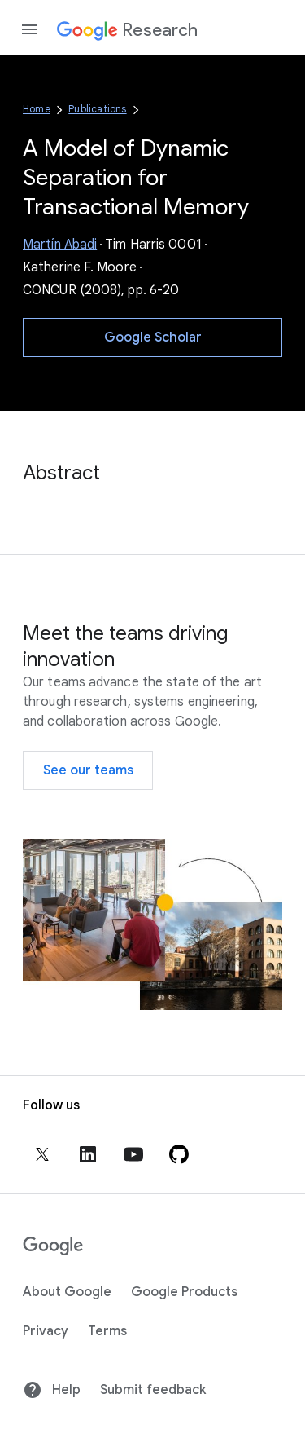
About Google (67, 1292)
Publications (97, 109)
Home (36, 109)
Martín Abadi (60, 244)
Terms (107, 1331)
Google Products (184, 1292)
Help (52, 1390)
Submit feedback (153, 1390)
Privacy (45, 1331)
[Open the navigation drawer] (29, 29)
